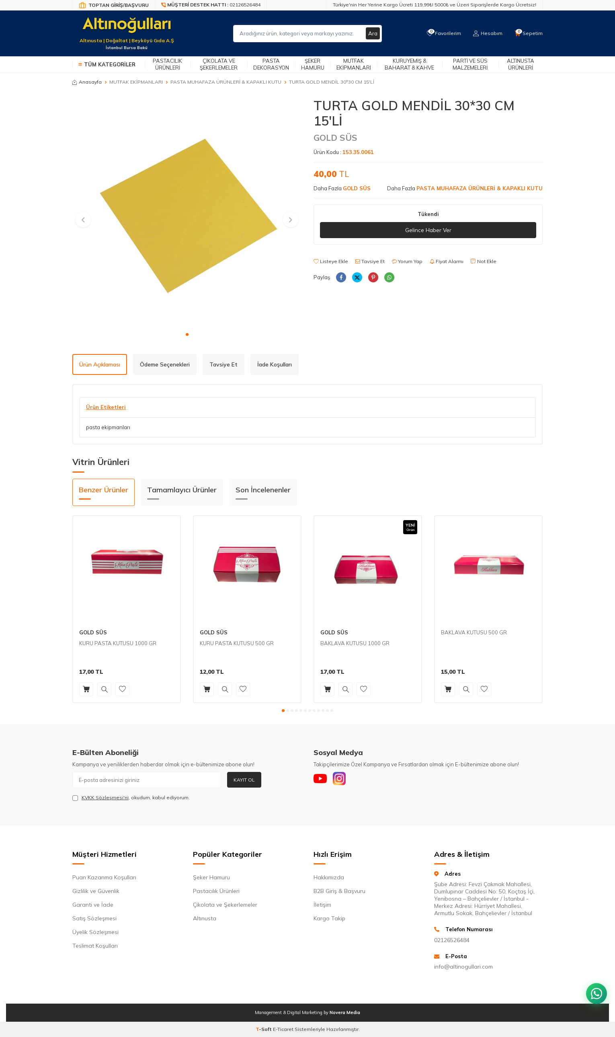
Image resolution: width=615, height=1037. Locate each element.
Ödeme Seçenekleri (165, 364)
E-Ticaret (283, 1029)
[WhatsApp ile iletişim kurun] (595, 989)
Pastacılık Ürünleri (167, 64)
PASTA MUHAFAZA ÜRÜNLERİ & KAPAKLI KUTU (225, 82)
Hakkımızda (329, 877)
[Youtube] (322, 780)
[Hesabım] (487, 33)
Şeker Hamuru (312, 64)
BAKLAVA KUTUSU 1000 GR (355, 643)
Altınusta (204, 918)
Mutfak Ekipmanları (353, 64)
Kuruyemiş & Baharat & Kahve (409, 64)
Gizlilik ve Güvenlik (95, 891)
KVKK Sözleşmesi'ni (105, 797)
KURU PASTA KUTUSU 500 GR (237, 643)
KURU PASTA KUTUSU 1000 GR (117, 643)
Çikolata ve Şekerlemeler (219, 64)
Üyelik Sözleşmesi (95, 932)
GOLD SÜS (335, 137)
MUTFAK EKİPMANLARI (136, 82)
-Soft (264, 1029)
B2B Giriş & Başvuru (339, 891)
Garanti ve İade (92, 904)
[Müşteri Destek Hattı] (211, 5)
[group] (186, 212)
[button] (187, 334)
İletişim (322, 904)
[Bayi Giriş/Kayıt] (114, 5)
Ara (372, 33)
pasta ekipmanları (108, 427)
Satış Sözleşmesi (94, 918)
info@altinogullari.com (463, 966)
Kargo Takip (329, 918)
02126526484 (451, 940)
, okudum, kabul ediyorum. (131, 797)
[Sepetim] (528, 33)
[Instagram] (344, 780)
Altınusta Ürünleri (520, 64)
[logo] (126, 28)
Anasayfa (87, 82)
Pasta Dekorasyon (271, 64)
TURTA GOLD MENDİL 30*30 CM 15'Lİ (331, 82)
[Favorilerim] (441, 33)
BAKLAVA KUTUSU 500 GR (474, 632)
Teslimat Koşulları (95, 945)
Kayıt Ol (244, 780)
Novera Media (345, 1012)
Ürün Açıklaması (99, 364)
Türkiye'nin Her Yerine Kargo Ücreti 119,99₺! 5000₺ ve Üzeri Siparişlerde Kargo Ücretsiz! (434, 5)
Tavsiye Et (370, 262)
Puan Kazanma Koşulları (104, 877)
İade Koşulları (274, 364)
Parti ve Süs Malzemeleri (470, 64)
